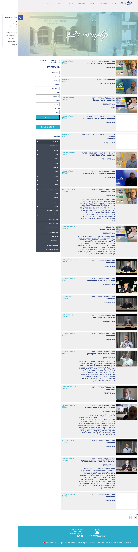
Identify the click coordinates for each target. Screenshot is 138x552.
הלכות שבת (36, 236)
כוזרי (38, 172)
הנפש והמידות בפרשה (33, 228)
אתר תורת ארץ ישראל (34, 210)
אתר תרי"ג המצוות (35, 223)
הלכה (28, 176)
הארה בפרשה (74, 116)
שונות (28, 206)
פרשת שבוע (92, 61)
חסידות (37, 197)
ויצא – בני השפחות (89, 192)
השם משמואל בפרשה (71, 153)
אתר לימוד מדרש (35, 219)
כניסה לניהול (62, 543)
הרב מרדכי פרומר (90, 159)
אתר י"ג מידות (28, 215)
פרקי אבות (36, 202)
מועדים (28, 150)
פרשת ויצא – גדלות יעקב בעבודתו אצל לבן (81, 63)
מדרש (28, 154)
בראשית (82, 61)
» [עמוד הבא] (112, 517)
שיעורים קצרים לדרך (89, 116)
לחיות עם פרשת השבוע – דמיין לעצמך (82, 354)
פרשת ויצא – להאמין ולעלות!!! (85, 100)
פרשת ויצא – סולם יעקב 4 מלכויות (83, 155)
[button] (2, 17)
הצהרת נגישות (95, 543)
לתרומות (31, 3)
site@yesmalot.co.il (73, 543)
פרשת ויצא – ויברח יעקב (87, 80)
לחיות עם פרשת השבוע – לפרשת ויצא (82, 280)
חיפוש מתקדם (29, 126)
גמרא (28, 159)
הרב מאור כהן (91, 177)
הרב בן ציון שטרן (90, 143)
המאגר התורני (84, 3)
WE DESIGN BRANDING (32, 543)
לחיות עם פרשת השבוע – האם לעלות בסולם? (79, 461)
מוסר (38, 163)
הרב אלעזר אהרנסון (89, 83)
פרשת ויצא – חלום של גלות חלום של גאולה (80, 173)
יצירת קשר (41, 3)
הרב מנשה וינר (91, 67)
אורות (28, 185)
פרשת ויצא (92, 139)
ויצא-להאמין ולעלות (89, 229)
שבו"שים (52, 3)
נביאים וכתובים (28, 146)
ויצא (75, 61)
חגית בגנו (46, 543)
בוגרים (73, 3)
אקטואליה (36, 167)
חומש (38, 193)
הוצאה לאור (63, 3)
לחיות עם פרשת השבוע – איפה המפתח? (81, 407)
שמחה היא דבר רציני (34, 232)
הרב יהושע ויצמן (90, 104)
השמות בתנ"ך (35, 241)
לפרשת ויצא (92, 262)
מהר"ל (28, 180)
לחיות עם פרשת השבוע (33, 249)
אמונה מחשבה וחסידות (28, 189)
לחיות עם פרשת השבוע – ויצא (85, 317)
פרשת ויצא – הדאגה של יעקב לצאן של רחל (80, 118)
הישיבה (95, 3)
